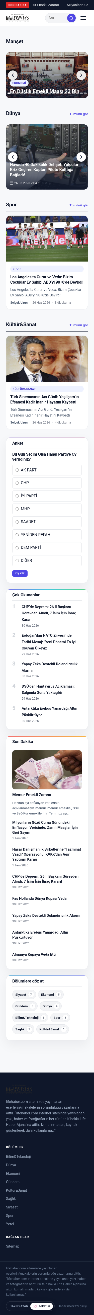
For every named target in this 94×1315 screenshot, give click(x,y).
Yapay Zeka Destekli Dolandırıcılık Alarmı (46, 915)
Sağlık (11, 1199)
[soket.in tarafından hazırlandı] (30, 1306)
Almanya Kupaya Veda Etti (34, 954)
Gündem (13, 1182)
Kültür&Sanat (24, 389)
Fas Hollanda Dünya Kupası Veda (39, 898)
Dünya (11, 1165)
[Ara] (71, 18)
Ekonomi (19, 83)
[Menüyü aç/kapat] (83, 18)
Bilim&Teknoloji (18, 1157)
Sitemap (12, 1246)
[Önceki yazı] (13, 75)
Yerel (10, 1224)
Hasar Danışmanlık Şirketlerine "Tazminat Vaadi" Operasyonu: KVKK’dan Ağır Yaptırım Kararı (46, 854)
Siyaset (12, 1207)
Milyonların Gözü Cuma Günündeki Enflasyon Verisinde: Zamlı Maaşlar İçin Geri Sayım (45, 827)
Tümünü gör (78, 114)
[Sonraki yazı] (81, 75)
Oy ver (19, 573)
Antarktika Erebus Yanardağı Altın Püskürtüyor (40, 935)
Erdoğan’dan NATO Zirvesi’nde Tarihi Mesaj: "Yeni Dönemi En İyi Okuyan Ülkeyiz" (49, 641)
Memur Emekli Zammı (38, 5)
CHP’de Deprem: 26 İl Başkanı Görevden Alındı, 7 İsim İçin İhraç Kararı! (49, 613)
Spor (17, 269)
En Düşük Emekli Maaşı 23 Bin (44, 91)
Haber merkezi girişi (72, 1306)
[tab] (9, 93)
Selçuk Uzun (19, 302)
